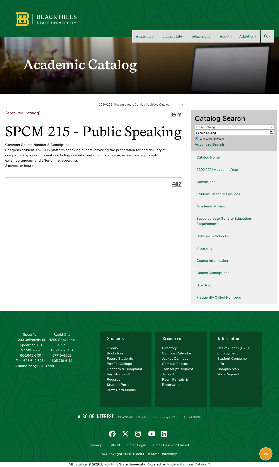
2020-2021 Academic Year (217, 170)
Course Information (212, 260)
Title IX (114, 445)
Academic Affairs (210, 206)
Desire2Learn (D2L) (233, 348)
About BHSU (192, 417)
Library (112, 348)
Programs (204, 248)
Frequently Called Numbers (218, 297)
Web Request (228, 374)
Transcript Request (177, 369)
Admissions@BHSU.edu (34, 366)
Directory (203, 285)
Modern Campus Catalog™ (188, 464)
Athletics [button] (246, 36)
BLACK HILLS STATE (132, 417)
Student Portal (118, 385)
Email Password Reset (171, 445)
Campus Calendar (176, 353)
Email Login (136, 445)
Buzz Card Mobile (121, 390)
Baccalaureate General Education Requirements (223, 221)
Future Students (120, 358)
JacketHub (171, 374)
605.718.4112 (62, 361)
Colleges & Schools (212, 236)
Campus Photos (175, 364)
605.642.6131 (30, 355)
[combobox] (141, 104)
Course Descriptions (212, 273)
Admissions (205, 182)
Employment (227, 353)
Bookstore (115, 353)
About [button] (225, 36)
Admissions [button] (201, 36)
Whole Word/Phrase (212, 138)
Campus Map (228, 369)
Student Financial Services (218, 194)
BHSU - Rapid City (165, 417)
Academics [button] (144, 36)
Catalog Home (208, 157)
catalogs (81, 464)
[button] (267, 36)
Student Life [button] (172, 36)
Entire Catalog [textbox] (205, 127)
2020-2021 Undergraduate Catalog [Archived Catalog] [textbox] (134, 104)
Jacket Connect (175, 358)
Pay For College (119, 364)
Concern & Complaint (124, 369)
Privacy (96, 445)
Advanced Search (209, 144)
